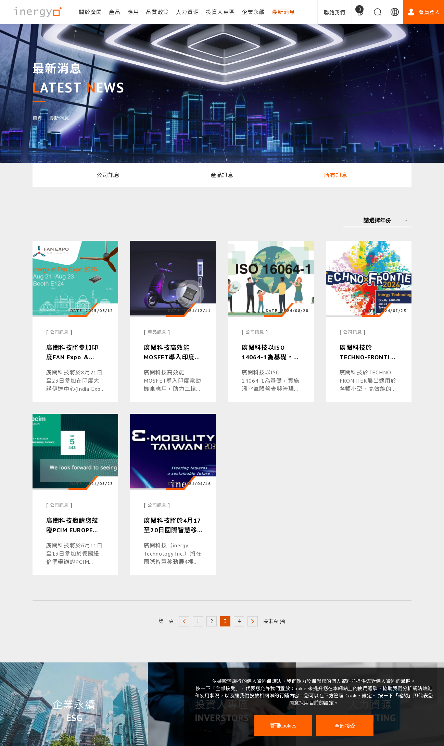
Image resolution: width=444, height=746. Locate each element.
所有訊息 (335, 175)
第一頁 (166, 621)
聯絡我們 (334, 12)
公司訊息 (108, 175)
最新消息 (283, 12)
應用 (133, 12)
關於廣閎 (90, 12)
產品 (114, 12)
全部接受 (344, 725)
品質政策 (157, 12)
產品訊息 (222, 175)
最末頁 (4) (274, 621)
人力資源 (187, 12)
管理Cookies (283, 725)
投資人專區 (220, 12)
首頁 (37, 118)
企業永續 (253, 12)
